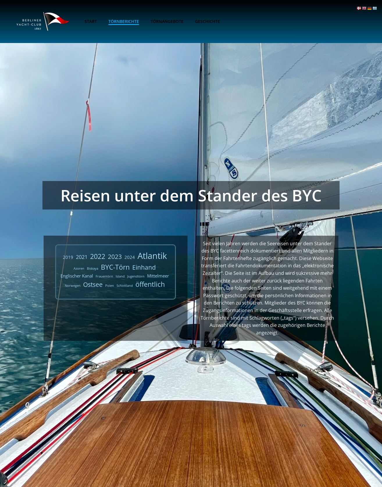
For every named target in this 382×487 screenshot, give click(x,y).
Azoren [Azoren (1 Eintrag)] (79, 268)
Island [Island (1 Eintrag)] (120, 276)
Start (91, 21)
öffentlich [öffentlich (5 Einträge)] (150, 284)
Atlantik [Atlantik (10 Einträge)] (152, 256)
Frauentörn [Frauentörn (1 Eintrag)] (104, 276)
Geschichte (207, 21)
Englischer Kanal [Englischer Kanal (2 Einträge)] (76, 276)
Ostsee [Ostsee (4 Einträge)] (93, 284)
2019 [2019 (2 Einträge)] (68, 257)
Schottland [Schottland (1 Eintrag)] (125, 286)
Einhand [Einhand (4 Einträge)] (144, 267)
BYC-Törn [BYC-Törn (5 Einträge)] (115, 267)
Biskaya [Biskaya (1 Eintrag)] (92, 268)
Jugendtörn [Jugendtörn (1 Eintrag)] (135, 276)
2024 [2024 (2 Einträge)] (129, 257)
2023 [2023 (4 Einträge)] (115, 257)
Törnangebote (167, 21)
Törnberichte (123, 21)
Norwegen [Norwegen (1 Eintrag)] (73, 286)
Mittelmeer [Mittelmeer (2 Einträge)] (158, 276)
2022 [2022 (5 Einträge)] (97, 256)
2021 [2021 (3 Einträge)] (82, 256)
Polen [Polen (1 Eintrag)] (109, 286)
